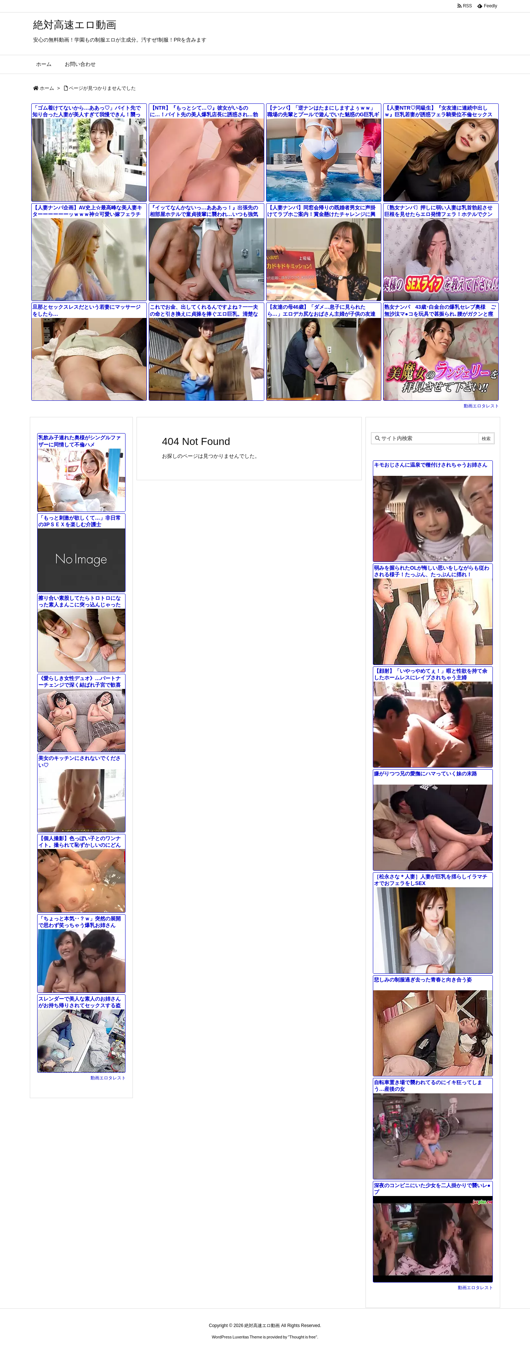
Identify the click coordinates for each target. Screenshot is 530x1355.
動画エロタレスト (481, 405)
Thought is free (302, 1337)
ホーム (47, 88)
